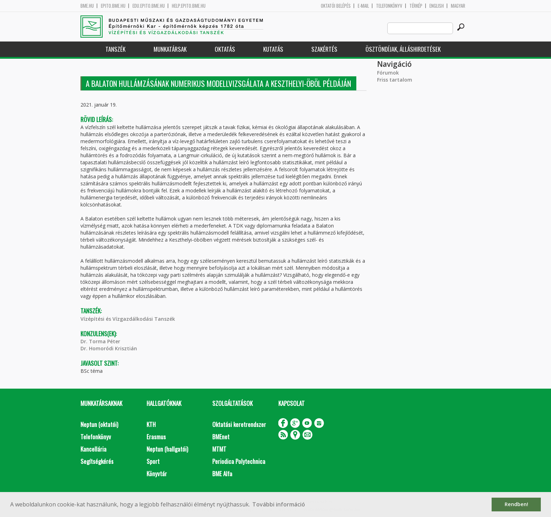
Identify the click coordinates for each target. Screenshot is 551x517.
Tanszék (115, 49)
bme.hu (87, 6)
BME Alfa (222, 473)
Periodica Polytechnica (238, 461)
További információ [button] (278, 504)
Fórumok (388, 72)
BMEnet (220, 436)
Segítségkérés (97, 461)
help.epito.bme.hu (189, 6)
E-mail (363, 6)
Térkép (415, 6)
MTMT (219, 449)
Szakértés (324, 49)
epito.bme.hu (113, 6)
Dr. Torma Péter (100, 341)
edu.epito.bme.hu (148, 6)
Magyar (458, 6)
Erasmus (156, 436)
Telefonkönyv (389, 6)
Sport (153, 461)
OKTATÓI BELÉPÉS (336, 6)
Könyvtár (157, 473)
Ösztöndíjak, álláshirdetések (403, 49)
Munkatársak (170, 49)
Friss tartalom (394, 79)
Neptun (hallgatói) (167, 449)
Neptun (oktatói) (99, 424)
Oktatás (225, 49)
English (436, 6)
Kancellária (93, 449)
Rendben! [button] (516, 504)
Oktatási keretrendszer (239, 424)
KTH (151, 424)
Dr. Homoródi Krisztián (108, 348)
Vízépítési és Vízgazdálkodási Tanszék (127, 318)
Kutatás (273, 49)
